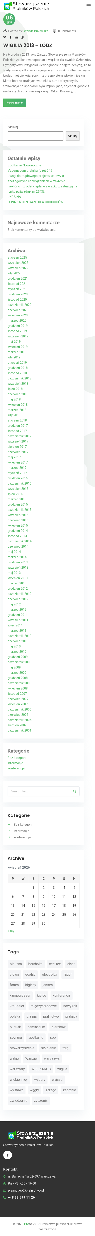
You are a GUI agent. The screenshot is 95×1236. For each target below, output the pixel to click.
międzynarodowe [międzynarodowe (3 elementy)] (44, 1006)
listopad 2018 (17, 373)
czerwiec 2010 (18, 641)
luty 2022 (14, 273)
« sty (11, 931)
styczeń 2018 (17, 420)
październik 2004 (19, 720)
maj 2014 (14, 552)
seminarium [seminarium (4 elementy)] (36, 1027)
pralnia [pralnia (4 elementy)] (32, 1016)
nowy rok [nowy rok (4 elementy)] (70, 1006)
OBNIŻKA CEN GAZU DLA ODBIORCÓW (35, 202)
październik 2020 (19, 305)
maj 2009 (14, 667)
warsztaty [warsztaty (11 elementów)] (17, 1069)
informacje (15, 763)
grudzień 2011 (18, 615)
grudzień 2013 (18, 562)
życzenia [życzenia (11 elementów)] (41, 1100)
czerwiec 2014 (18, 546)
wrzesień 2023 (18, 263)
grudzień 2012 (18, 589)
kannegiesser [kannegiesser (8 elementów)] (20, 995)
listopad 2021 (17, 284)
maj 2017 (14, 457)
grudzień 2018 (18, 368)
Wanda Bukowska (36, 31)
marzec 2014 (17, 557)
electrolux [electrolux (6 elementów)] (49, 974)
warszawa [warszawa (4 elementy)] (51, 1058)
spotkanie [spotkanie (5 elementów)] (35, 1037)
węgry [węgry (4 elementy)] (34, 1090)
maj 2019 (14, 342)
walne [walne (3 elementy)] (14, 1058)
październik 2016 (19, 483)
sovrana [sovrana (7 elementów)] (16, 1037)
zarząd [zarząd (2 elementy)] (51, 1090)
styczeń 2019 (17, 363)
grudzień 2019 (18, 326)
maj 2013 (14, 573)
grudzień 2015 (18, 504)
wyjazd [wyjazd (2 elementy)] (57, 1079)
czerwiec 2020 (18, 310)
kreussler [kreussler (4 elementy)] (17, 1006)
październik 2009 (19, 662)
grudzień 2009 (18, 657)
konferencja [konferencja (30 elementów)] (61, 995)
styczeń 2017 (17, 473)
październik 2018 (19, 378)
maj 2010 (14, 646)
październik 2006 (19, 709)
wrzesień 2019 (18, 336)
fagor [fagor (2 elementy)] (68, 974)
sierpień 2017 (17, 447)
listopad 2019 (17, 331)
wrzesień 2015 (18, 515)
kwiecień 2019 (18, 347)
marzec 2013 (17, 583)
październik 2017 (19, 436)
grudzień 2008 (18, 678)
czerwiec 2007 (18, 699)
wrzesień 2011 (18, 620)
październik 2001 (19, 730)
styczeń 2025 (17, 257)
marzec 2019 (17, 352)
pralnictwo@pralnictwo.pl (26, 1190)
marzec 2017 (17, 468)
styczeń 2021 (17, 289)
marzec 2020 (17, 321)
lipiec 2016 (15, 494)
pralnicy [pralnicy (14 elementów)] (71, 1016)
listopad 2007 (17, 694)
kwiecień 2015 (18, 525)
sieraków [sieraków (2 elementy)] (59, 1027)
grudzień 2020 (18, 294)
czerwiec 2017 (18, 452)
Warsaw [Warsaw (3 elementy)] (31, 1058)
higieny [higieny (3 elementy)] (30, 985)
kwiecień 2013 (18, 578)
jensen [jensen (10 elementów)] (48, 985)
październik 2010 (19, 636)
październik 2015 (19, 510)
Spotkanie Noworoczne (24, 165)
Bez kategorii (17, 758)
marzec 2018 (17, 410)
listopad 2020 (17, 300)
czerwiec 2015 (18, 520)
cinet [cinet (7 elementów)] (71, 964)
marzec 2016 (17, 499)
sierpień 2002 (17, 725)
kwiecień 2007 (18, 704)
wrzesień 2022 (18, 268)
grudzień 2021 (18, 278)
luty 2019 (14, 357)
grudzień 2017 (18, 426)
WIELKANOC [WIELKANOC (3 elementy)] (41, 1069)
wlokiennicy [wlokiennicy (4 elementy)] (19, 1079)
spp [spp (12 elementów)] (53, 1037)
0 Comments (64, 31)
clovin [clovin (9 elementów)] (14, 974)
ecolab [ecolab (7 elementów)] (30, 974)
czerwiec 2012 (18, 599)
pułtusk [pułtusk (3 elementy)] (15, 1027)
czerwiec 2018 (18, 394)
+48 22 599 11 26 (21, 1197)
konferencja (16, 768)
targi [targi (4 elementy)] (66, 1048)
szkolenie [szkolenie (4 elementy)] (48, 1048)
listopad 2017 (17, 431)
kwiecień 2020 (18, 315)
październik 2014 (19, 541)
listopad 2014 (17, 536)
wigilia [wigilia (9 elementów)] (62, 1069)
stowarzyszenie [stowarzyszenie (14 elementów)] (22, 1048)
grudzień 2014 (18, 531)
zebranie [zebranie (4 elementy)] (69, 1090)
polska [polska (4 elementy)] (15, 1016)
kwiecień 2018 (18, 405)
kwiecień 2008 (18, 688)
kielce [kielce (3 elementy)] (41, 995)
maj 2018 (14, 399)
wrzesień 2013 (18, 568)
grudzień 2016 (18, 478)
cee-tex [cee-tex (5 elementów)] (55, 964)
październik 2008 (19, 683)
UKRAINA (14, 197)
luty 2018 (14, 415)
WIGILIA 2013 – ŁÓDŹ (27, 45)
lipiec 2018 (15, 389)
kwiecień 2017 (18, 462)
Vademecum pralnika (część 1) (30, 171)
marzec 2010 (17, 652)
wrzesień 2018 (18, 384)
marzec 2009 (17, 673)
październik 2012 (19, 594)
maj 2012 (14, 604)
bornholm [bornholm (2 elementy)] (35, 964)
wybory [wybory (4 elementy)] (39, 1079)
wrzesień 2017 (18, 441)
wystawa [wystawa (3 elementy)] (16, 1090)
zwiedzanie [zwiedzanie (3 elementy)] (18, 1100)
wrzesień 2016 (18, 489)
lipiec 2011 (15, 625)
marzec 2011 (17, 631)
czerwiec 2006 (18, 715)
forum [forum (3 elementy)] (14, 985)
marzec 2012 (17, 610)
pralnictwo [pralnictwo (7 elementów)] (51, 1016)
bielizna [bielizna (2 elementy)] (16, 964)
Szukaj (13, 127)
